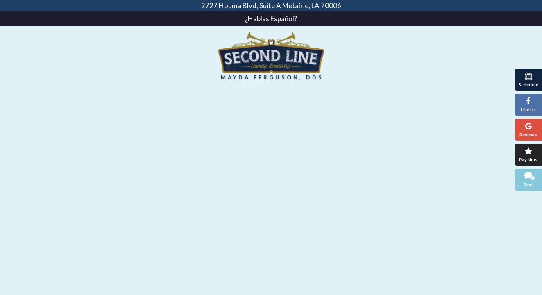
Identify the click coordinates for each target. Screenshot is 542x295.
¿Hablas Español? (271, 18)
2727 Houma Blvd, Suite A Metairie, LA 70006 (271, 5)
